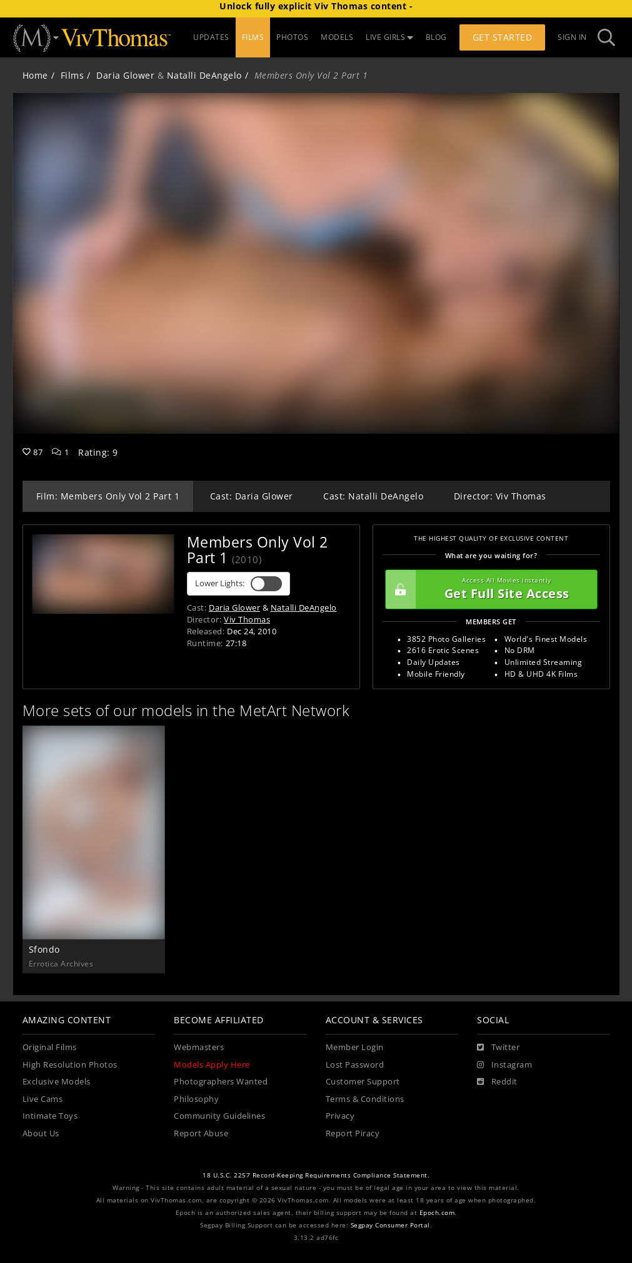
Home (35, 75)
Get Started (503, 37)
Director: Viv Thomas (500, 496)
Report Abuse (201, 1133)
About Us (41, 1133)
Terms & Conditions (365, 1099)
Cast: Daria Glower (251, 496)
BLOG (436, 37)
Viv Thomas (247, 619)
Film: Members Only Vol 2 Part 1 (108, 496)
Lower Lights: (238, 583)
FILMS (253, 37)
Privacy (340, 1116)
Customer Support (363, 1081)
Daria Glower (125, 75)
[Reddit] (497, 1082)
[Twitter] (498, 1047)
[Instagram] (504, 1065)
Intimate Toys (50, 1116)
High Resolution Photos (70, 1064)
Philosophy (196, 1099)
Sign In (572, 37)
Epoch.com (437, 1213)
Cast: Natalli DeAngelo (373, 496)
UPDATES (211, 37)
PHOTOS (292, 37)
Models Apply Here (212, 1064)
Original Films (50, 1047)
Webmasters (199, 1047)
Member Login (355, 1047)
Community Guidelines (219, 1116)
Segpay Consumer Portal (390, 1225)
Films (72, 75)
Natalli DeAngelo (204, 75)
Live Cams (43, 1099)
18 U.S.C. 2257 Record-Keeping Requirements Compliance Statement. (316, 1175)
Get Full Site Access (488, 589)
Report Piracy (353, 1133)
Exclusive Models (57, 1081)
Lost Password (355, 1064)
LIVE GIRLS (389, 37)
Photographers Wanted (221, 1081)
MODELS (337, 37)
